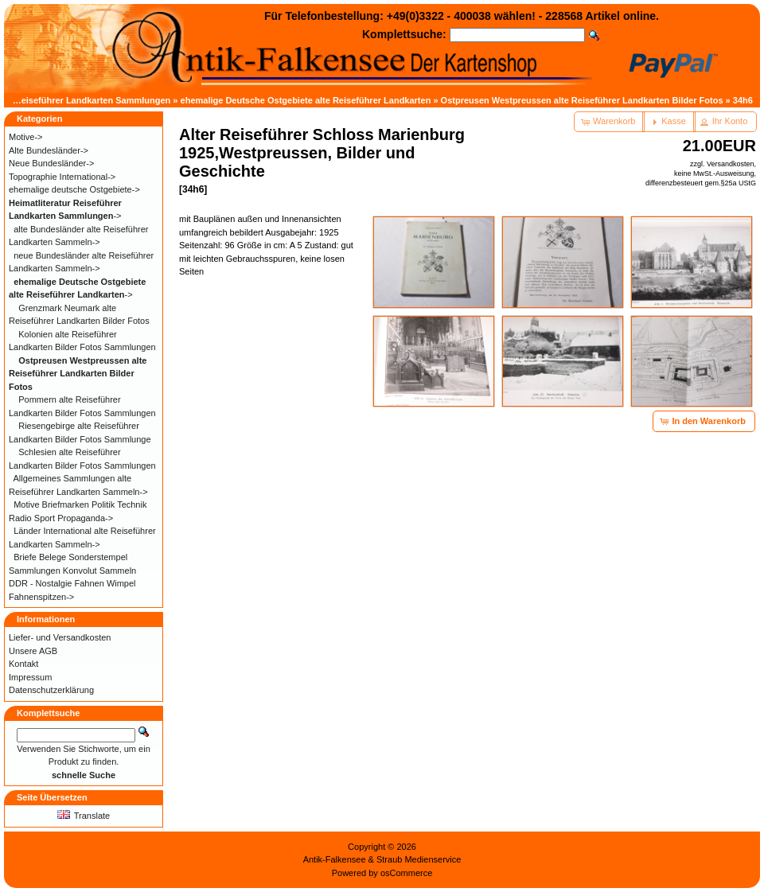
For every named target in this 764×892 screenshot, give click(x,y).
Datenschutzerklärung (51, 690)
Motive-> (26, 137)
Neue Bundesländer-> (51, 163)
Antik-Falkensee (334, 859)
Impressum (30, 677)
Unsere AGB (33, 651)
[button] (609, 121)
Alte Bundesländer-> (48, 150)
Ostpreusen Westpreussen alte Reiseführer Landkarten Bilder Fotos (582, 100)
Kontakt (23, 663)
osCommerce (406, 873)
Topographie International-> (62, 176)
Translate (83, 815)
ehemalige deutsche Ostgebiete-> (74, 189)
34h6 (743, 100)
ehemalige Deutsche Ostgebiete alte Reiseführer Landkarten (306, 100)
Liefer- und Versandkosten (60, 637)
